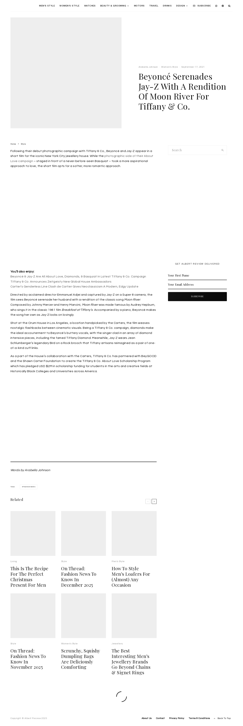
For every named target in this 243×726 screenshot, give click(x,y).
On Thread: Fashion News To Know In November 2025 (28, 666)
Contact (160, 718)
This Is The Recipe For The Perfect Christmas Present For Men (29, 583)
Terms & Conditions (199, 718)
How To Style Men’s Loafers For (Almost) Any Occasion (131, 583)
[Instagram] (216, 6)
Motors (139, 5)
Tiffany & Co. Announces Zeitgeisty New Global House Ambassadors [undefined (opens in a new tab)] (60, 281)
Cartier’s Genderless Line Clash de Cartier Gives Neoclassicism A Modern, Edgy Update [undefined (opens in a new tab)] (74, 286)
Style (64, 568)
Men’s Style (47, 5)
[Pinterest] (222, 6)
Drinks (167, 5)
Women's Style (169, 67)
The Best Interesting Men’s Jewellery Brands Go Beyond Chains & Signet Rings (131, 668)
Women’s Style (69, 5)
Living (13, 568)
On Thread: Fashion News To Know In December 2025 (78, 583)
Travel (154, 5)
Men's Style (118, 568)
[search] (223, 150)
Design (180, 5)
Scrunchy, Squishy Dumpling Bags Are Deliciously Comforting (80, 666)
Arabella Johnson (148, 67)
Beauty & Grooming (113, 5)
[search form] (193, 150)
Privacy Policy (176, 718)
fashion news (29, 487)
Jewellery (117, 650)
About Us (147, 718)
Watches (90, 5)
